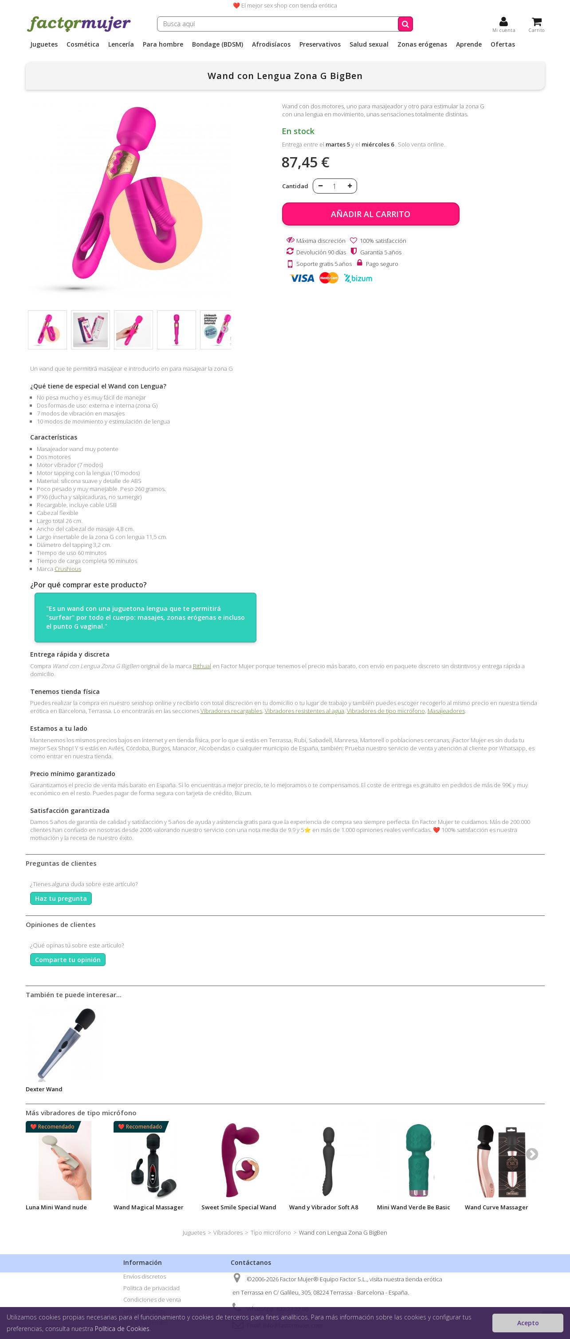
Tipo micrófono (271, 1232)
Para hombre (163, 44)
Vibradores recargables (231, 711)
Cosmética (83, 44)
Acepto (528, 1323)
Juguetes (44, 44)
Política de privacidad (151, 1288)
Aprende (469, 44)
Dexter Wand (44, 1089)
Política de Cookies (122, 1328)
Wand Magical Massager (149, 1207)
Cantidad (295, 186)
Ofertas (503, 44)
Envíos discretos (144, 1276)
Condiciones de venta (152, 1299)
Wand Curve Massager (496, 1207)
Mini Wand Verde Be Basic (413, 1207)
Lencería (121, 44)
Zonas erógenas (422, 44)
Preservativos (320, 44)
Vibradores (228, 1232)
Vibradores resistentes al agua (304, 711)
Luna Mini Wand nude (56, 1207)
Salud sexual (369, 44)
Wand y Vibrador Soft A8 (323, 1207)
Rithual (202, 666)
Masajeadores (446, 711)
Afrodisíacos (271, 44)
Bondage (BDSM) (217, 44)
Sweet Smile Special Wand (238, 1207)
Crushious (68, 569)
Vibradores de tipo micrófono (386, 711)
